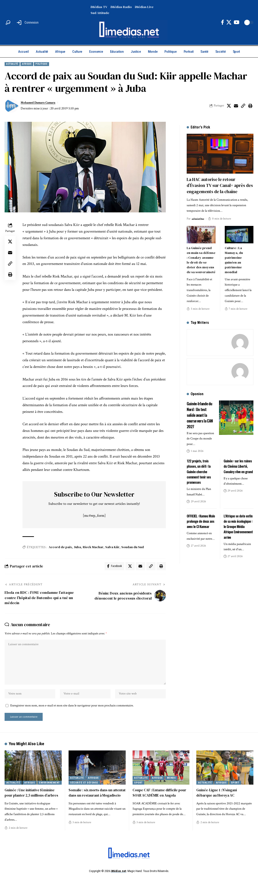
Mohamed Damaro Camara (41, 103)
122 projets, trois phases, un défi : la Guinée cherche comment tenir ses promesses (199, 467)
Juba (77, 548)
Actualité (15, 64)
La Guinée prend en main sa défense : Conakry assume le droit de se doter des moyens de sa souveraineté (201, 256)
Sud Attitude (100, 13)
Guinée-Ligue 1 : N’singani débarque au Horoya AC (217, 800)
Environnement (49, 790)
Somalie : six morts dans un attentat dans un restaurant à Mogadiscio (94, 803)
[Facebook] (222, 22)
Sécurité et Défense (84, 790)
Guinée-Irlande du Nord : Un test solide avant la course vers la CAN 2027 (200, 410)
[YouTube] (237, 22)
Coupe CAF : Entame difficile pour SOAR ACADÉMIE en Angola (161, 800)
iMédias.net (118, 878)
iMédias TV (99, 7)
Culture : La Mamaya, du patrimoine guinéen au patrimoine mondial (234, 256)
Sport (138, 790)
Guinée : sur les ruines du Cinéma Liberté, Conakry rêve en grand (238, 462)
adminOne (198, 215)
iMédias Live (144, 7)
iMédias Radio (121, 7)
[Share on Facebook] (112, 567)
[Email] (236, 106)
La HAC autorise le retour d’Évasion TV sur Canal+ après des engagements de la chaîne (220, 182)
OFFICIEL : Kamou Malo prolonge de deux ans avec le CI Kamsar (201, 517)
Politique (52, 64)
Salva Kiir (112, 548)
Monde (171, 785)
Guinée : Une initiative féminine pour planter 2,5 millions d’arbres (33, 800)
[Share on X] (229, 106)
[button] (8, 22)
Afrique (34, 64)
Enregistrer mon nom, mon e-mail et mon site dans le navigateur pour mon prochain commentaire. (72, 712)
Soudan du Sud (132, 548)
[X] (229, 22)
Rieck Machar (93, 548)
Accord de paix (60, 548)
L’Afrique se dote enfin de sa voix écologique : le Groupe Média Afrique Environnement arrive (238, 522)
